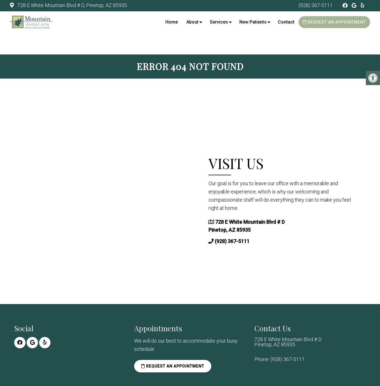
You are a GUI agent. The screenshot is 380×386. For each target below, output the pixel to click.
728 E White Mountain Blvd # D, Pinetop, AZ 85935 (71, 5)
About (192, 22)
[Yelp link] (362, 6)
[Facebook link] (345, 6)
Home (171, 22)
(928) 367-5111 (316, 5)
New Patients (253, 22)
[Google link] (354, 6)
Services (219, 22)
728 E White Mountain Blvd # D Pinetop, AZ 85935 (288, 342)
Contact (286, 22)
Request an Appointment (334, 22)
